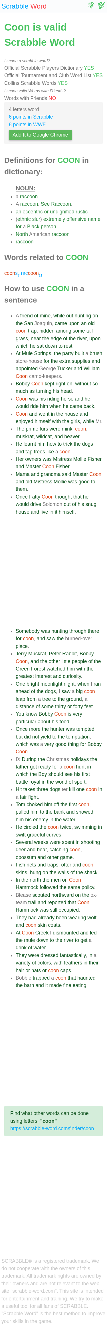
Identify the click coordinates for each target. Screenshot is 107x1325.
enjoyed (24, 421)
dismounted (66, 933)
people (79, 661)
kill (72, 789)
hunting (82, 316)
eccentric (33, 212)
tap (28, 452)
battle (22, 782)
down (51, 346)
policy (88, 887)
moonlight (51, 684)
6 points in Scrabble (31, 117)
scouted (41, 895)
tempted (85, 729)
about (44, 721)
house (71, 414)
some (79, 331)
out (69, 316)
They (21, 917)
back (89, 406)
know (31, 714)
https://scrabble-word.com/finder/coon (52, 1128)
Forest (38, 669)
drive (35, 504)
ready (44, 767)
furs (44, 429)
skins (21, 872)
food (64, 721)
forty (78, 706)
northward (62, 895)
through (77, 631)
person (48, 226)
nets (31, 865)
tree (46, 699)
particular (26, 721)
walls (63, 872)
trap (32, 331)
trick (67, 444)
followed (49, 887)
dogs (87, 444)
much (22, 391)
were (54, 429)
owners (33, 459)
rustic (82, 212)
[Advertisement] (53, 571)
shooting (90, 842)
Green (23, 669)
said (66, 474)
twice (66, 827)
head (66, 391)
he (33, 346)
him (44, 406)
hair (20, 970)
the (19, 323)
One (20, 684)
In (18, 880)
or (46, 212)
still (53, 910)
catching (58, 849)
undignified (62, 212)
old (91, 323)
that (77, 497)
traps (52, 865)
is (69, 714)
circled (30, 827)
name (94, 219)
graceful (36, 835)
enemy (40, 819)
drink (21, 947)
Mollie (79, 459)
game (66, 857)
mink (67, 429)
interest (43, 676)
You (20, 714)
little (65, 661)
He (19, 444)
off (56, 804)
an (18, 212)
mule (29, 940)
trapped (41, 978)
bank (59, 812)
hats (36, 970)
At (18, 353)
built (79, 353)
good (84, 482)
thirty (60, 706)
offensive (76, 219)
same (74, 887)
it (56, 512)
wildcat (44, 436)
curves (54, 835)
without (83, 384)
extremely (54, 219)
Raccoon (61, 204)
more (35, 729)
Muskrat (37, 654)
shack (91, 872)
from (32, 699)
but (19, 737)
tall (89, 331)
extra (64, 361)
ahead (23, 691)
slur (36, 219)
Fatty (34, 497)
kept (49, 384)
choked (35, 804)
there (93, 631)
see (68, 774)
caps (65, 970)
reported (57, 902)
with (56, 421)
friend (26, 316)
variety (23, 963)
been (61, 917)
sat (40, 346)
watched (56, 669)
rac (31, 273)
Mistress (62, 459)
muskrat (25, 436)
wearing (77, 917)
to (60, 346)
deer (21, 849)
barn (29, 985)
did (27, 737)
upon (74, 323)
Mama (23, 474)
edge (56, 338)
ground (74, 699)
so (95, 384)
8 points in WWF (27, 124)
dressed (49, 955)
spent (68, 842)
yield (46, 737)
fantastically (73, 955)
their (93, 963)
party (67, 353)
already (46, 917)
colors (44, 963)
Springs (42, 353)
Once (22, 497)
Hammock (27, 887)
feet (88, 706)
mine (45, 316)
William (92, 368)
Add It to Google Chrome (40, 135)
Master (33, 466)
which (22, 346)
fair (23, 797)
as (32, 391)
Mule (27, 353)
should (55, 774)
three (42, 789)
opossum (26, 857)
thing (73, 744)
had (32, 917)
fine (67, 985)
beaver (71, 436)
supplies (81, 361)
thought (63, 497)
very (77, 714)
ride (34, 406)
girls (75, 421)
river (81, 338)
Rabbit (69, 654)
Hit (19, 789)
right (60, 384)
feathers (73, 963)
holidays (79, 759)
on (95, 316)
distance (25, 706)
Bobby (23, 384)
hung (35, 872)
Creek (42, 933)
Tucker (64, 368)
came (61, 323)
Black (33, 226)
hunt (81, 767)
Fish (20, 865)
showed (84, 812)
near (36, 338)
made (55, 985)
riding (53, 399)
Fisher (95, 459)
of (36, 316)
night (69, 684)
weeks (41, 842)
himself (43, 421)
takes (29, 789)
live (44, 512)
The (20, 429)
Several (24, 842)
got (33, 767)
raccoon (29, 196)
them (21, 489)
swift (21, 835)
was (33, 399)
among (63, 331)
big (79, 691)
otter (66, 865)
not (35, 737)
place (22, 646)
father (22, 767)
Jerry (21, 654)
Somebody (28, 631)
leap (20, 699)
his (56, 391)
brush (96, 353)
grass (22, 338)
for (19, 226)
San (28, 323)
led (93, 933)
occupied (69, 910)
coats (54, 925)
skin (42, 925)
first (86, 774)
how (51, 444)
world (61, 782)
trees (39, 452)
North (22, 234)
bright (33, 684)
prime (32, 429)
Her (20, 459)
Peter (55, 654)
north (35, 880)
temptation (78, 737)
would (22, 406)
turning (43, 391)
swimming (85, 827)
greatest (25, 676)
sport (79, 782)
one (80, 789)
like (50, 452)
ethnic (24, 219)
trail (32, 902)
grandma (50, 474)
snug (91, 504)
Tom (20, 804)
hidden (46, 331)
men (55, 880)
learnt (29, 444)
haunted (86, 978)
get (83, 940)
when (55, 406)
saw (51, 638)
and (96, 361)
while (59, 316)
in (53, 414)
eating (79, 985)
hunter (57, 729)
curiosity (72, 676)
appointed (27, 368)
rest (68, 346)
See (45, 204)
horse (67, 399)
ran (97, 684)
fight (33, 797)
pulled (22, 812)
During (29, 759)
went (44, 414)
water (69, 819)
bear (42, 849)
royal (34, 782)
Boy (42, 774)
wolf (91, 917)
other (54, 661)
